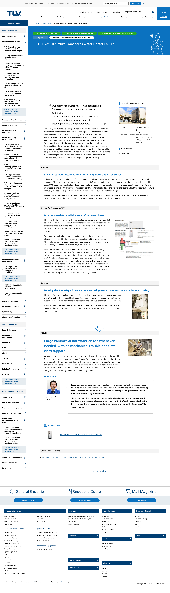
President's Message (141, 519)
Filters (6, 554)
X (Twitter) (105, 576)
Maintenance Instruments (45, 549)
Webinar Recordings (108, 519)
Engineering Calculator (109, 524)
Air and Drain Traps (10, 568)
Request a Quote (107, 546)
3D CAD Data (41, 521)
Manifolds (7, 571)
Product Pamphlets (10, 519)
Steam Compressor (43, 541)
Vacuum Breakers (10, 565)
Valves (6, 557)
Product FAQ (8, 524)
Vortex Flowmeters (10, 549)
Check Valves (8, 560)
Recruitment (138, 527)
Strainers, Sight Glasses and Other (15, 573)
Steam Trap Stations (10, 535)
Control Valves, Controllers (12, 546)
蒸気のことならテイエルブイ (14, 13)
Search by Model (9, 516)
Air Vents (7, 563)
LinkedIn (104, 568)
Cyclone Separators (10, 552)
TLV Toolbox (105, 527)
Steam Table (105, 521)
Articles (104, 532)
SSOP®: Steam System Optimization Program (82, 516)
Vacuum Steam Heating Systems (47, 532)
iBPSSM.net (72, 521)
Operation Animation (11, 521)
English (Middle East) (133, 12)
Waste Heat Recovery (11, 541)
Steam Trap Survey (74, 524)
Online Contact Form (108, 543)
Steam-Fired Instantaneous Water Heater (81, 434)
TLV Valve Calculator (108, 530)
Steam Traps (8, 532)
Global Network (106, 549)
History (137, 524)
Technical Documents (43, 516)
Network (137, 516)
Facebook (105, 571)
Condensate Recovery (11, 538)
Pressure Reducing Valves (12, 543)
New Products (41, 519)
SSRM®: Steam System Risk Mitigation (80, 519)
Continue (135, 4)
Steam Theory (106, 516)
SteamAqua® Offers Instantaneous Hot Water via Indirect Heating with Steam (75, 457)
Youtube (104, 574)
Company (138, 521)
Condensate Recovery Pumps (46, 538)
